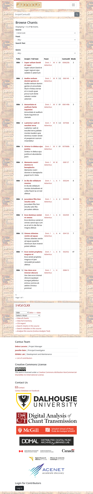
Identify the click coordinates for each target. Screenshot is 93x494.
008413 (66, 270)
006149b (66, 104)
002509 (66, 215)
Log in (19, 488)
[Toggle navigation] (73, 4)
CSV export (21, 323)
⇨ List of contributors (23, 358)
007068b (66, 146)
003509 (66, 199)
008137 (66, 162)
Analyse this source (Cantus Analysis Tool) (33, 331)
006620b (66, 62)
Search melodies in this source (29, 328)
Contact (19, 387)
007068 (66, 123)
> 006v (38, 312)
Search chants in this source (28, 326)
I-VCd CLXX (23, 305)
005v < (32, 312)
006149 (66, 78)
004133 (66, 233)
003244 (66, 181)
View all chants (23, 318)
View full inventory (24, 321)
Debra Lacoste (21, 346)
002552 (66, 252)
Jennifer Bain (21, 350)
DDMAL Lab (20, 354)
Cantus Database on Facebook (27, 390)
